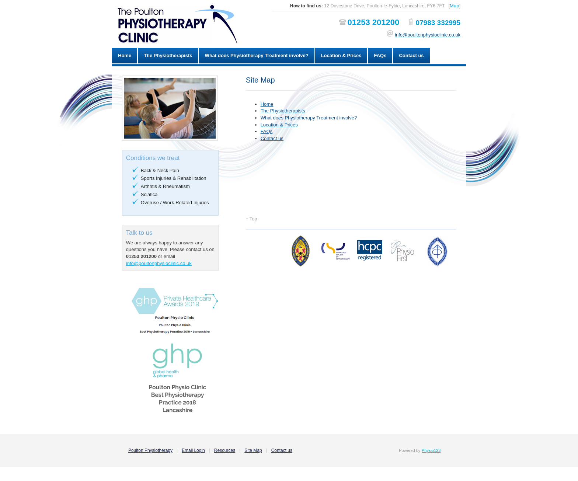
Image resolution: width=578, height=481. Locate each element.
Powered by (409, 450)
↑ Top (251, 219)
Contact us (411, 55)
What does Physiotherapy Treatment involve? (257, 55)
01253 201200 (373, 22)
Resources (224, 450)
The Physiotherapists (168, 55)
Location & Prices (341, 55)
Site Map (253, 450)
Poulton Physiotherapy (150, 450)
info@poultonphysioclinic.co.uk (427, 35)
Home (124, 55)
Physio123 (431, 450)
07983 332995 (437, 23)
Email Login (193, 450)
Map (454, 5)
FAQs (380, 55)
